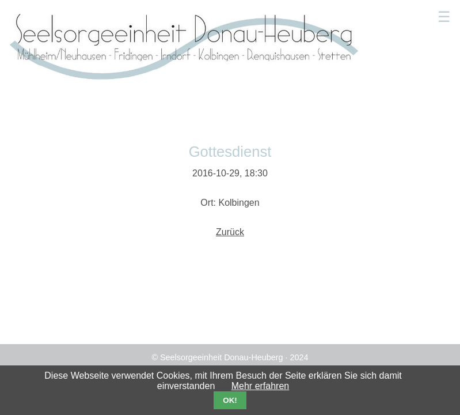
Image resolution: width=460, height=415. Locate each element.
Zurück (230, 232)
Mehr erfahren (260, 386)
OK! (230, 400)
